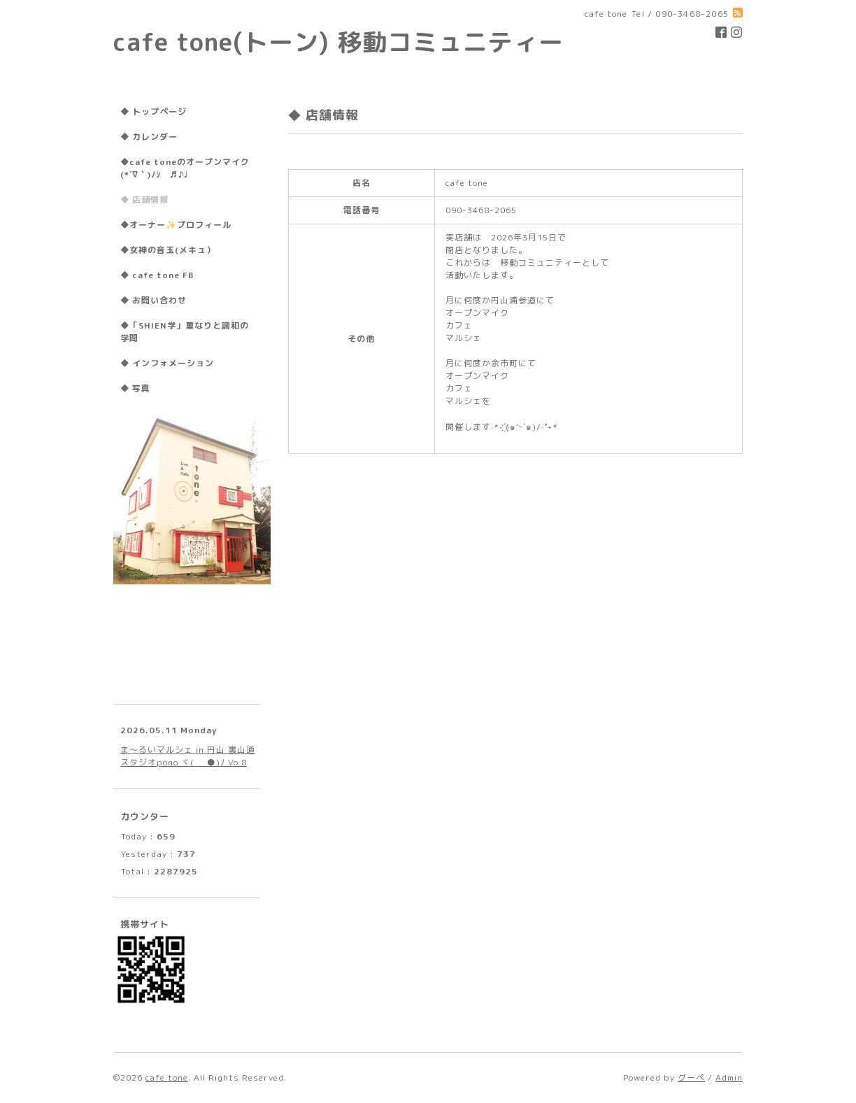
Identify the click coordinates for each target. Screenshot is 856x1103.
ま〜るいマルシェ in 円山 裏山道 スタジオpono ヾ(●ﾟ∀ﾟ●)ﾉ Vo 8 (187, 756)
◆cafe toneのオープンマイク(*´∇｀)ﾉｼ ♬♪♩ (185, 168)
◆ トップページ (153, 111)
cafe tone (166, 1077)
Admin (729, 1077)
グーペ (691, 1077)
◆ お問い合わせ (153, 300)
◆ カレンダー (149, 137)
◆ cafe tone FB (157, 275)
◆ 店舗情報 (144, 200)
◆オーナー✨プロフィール (175, 225)
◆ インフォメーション (167, 363)
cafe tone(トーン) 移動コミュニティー (338, 41)
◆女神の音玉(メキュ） (167, 250)
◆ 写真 (135, 388)
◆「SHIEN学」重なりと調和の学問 (184, 331)
